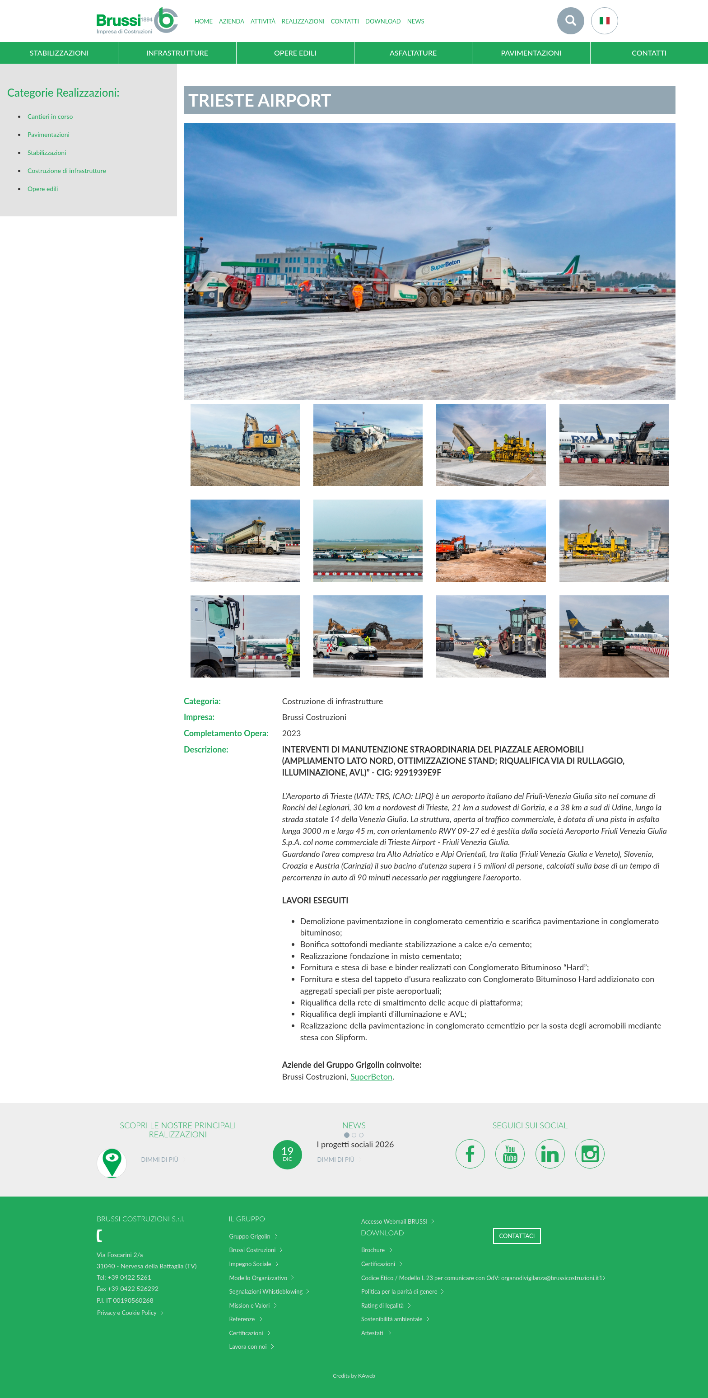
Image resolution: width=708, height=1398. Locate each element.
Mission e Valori (249, 1305)
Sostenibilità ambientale (392, 1319)
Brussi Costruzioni (252, 1249)
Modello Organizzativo (258, 1277)
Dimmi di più (159, 1159)
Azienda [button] (231, 21)
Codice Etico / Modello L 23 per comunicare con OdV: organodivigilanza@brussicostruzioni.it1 (481, 1277)
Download (383, 21)
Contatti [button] (345, 21)
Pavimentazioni (49, 134)
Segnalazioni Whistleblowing (266, 1291)
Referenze (242, 1319)
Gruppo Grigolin (249, 1236)
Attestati (372, 1333)
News (415, 21)
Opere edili (43, 188)
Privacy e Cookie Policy (127, 1312)
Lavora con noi (248, 1346)
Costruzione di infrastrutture (67, 170)
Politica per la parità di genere (399, 1291)
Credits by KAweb (354, 1375)
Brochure (373, 1249)
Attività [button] (263, 21)
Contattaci (517, 1235)
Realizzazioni (303, 21)
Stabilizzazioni (47, 152)
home (204, 21)
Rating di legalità (382, 1305)
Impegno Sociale (250, 1263)
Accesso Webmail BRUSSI (394, 1221)
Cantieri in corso (50, 116)
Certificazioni (246, 1333)
